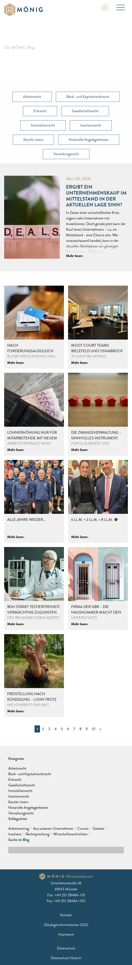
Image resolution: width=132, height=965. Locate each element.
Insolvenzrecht (90, 125)
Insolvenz (15, 834)
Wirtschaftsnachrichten (70, 834)
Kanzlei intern (33, 139)
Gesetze (98, 828)
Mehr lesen (74, 255)
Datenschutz (66, 948)
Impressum (66, 934)
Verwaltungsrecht (66, 154)
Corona (83, 828)
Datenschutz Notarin (66, 958)
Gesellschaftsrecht (85, 111)
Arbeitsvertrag (18, 828)
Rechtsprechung (37, 834)
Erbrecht (40, 111)
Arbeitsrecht (32, 96)
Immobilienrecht (43, 125)
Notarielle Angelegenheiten (89, 139)
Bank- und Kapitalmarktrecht (87, 96)
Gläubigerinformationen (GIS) (66, 924)
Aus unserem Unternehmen (53, 828)
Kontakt (66, 915)
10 (93, 729)
